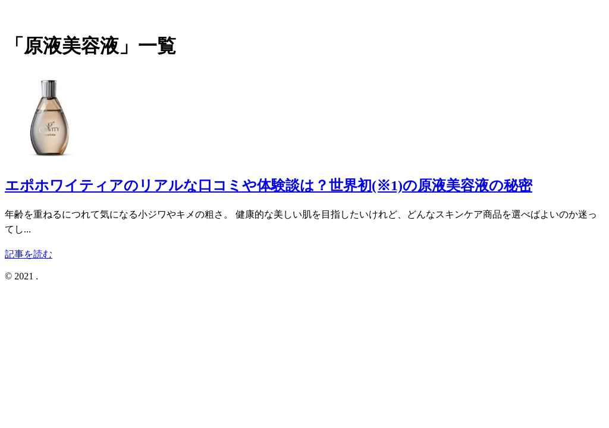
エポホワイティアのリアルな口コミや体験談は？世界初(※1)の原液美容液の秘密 (268, 185)
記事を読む (28, 254)
